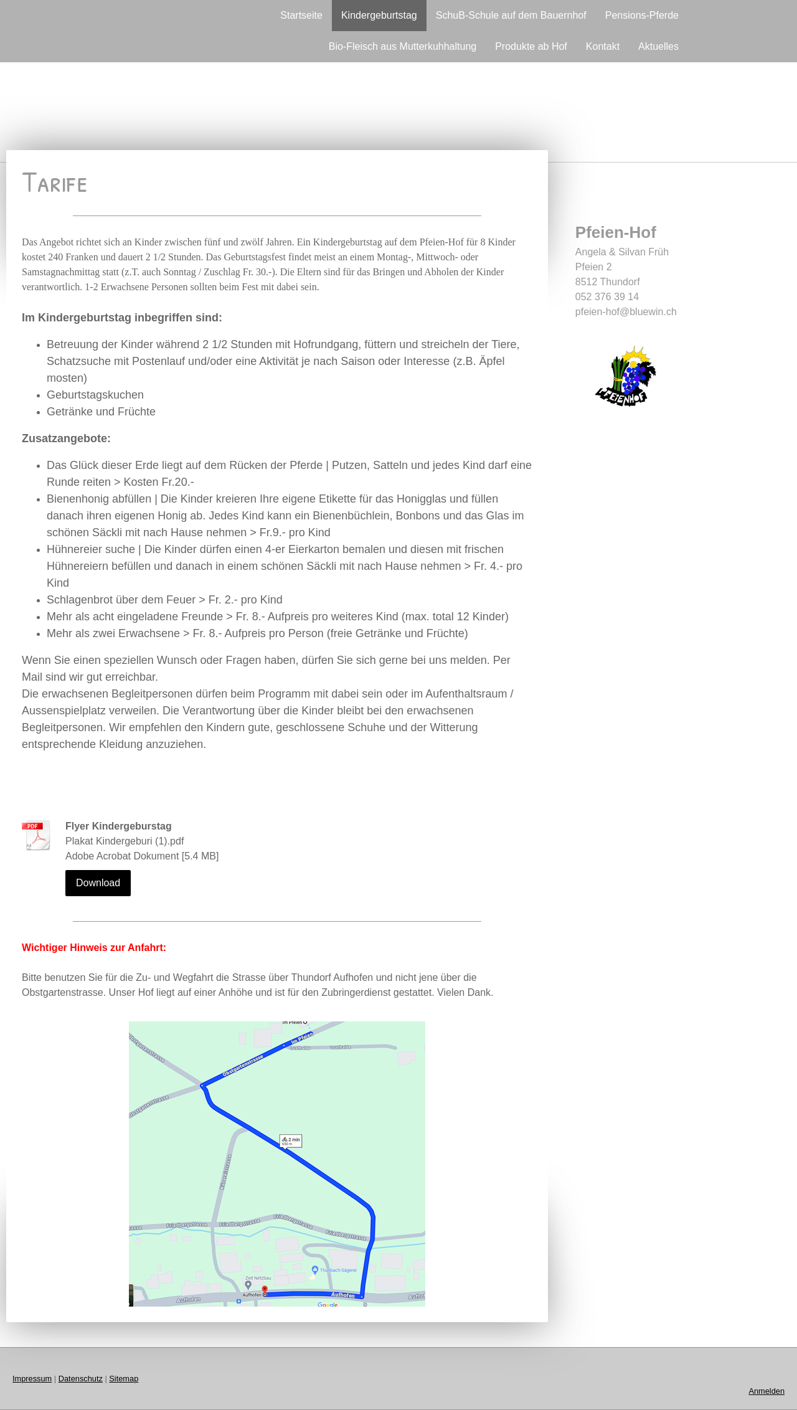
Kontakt (603, 46)
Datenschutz (81, 1378)
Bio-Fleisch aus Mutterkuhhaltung (402, 46)
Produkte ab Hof (531, 46)
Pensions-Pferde (642, 15)
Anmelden (766, 1391)
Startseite (301, 15)
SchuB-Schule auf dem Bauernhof (511, 15)
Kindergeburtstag (379, 15)
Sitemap (123, 1378)
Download (98, 883)
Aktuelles (658, 46)
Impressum (32, 1378)
